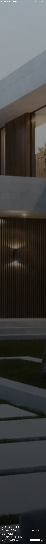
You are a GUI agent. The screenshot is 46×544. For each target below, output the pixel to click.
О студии (34, 2)
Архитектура (25, 1)
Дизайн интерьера (32, 1)
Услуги (39, 1)
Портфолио (29, 2)
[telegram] (42, 1)
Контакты (39, 2)
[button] (34, 537)
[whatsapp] (44, 1)
